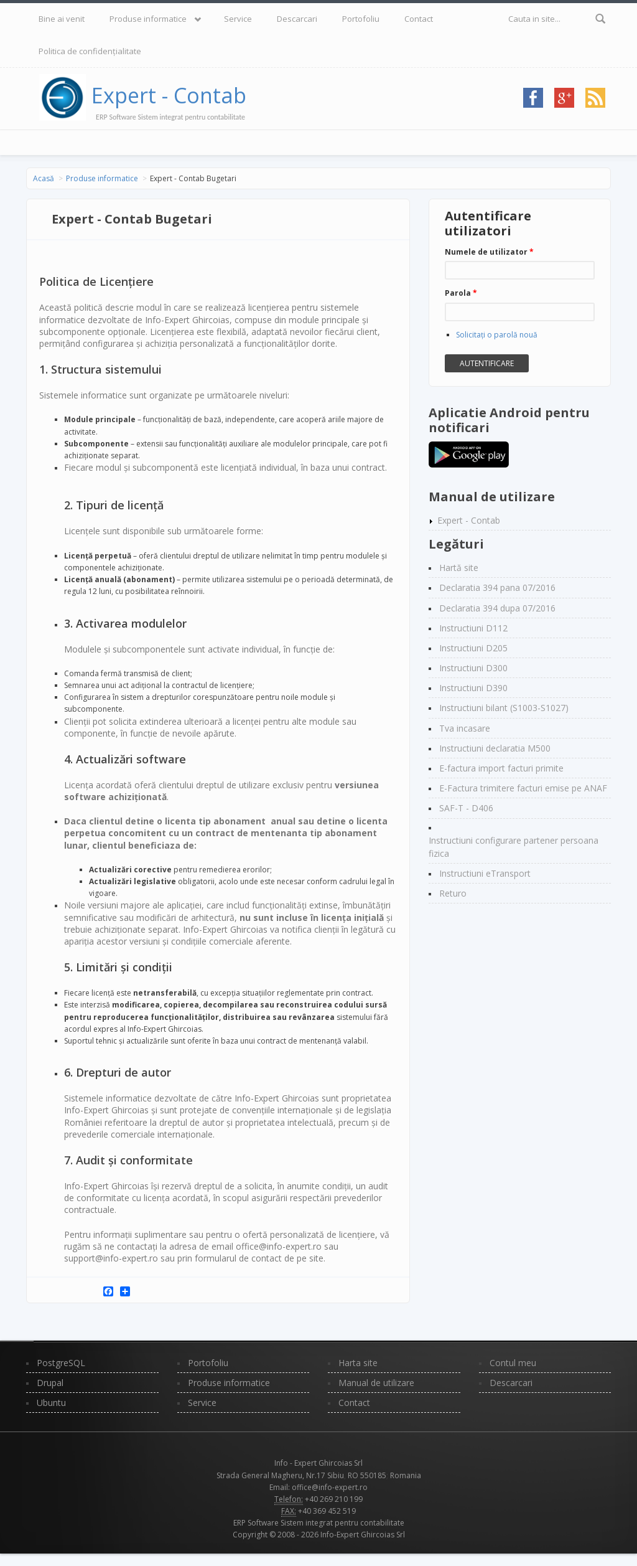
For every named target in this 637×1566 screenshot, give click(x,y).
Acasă (43, 178)
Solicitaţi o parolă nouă (496, 334)
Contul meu (513, 1363)
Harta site (358, 1363)
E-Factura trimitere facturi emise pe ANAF (523, 788)
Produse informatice (148, 18)
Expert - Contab (168, 95)
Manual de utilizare (376, 1383)
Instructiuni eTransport (485, 873)
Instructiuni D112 (473, 628)
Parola (461, 293)
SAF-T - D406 (466, 808)
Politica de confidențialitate (90, 51)
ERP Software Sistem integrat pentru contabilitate (318, 1522)
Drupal (50, 1383)
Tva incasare (464, 728)
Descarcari (297, 18)
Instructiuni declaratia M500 (495, 748)
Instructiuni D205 (473, 648)
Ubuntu (51, 1402)
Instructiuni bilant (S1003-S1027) (504, 708)
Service (238, 18)
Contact (418, 18)
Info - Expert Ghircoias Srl (318, 1463)
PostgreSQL (61, 1363)
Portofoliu (360, 18)
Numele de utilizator (489, 252)
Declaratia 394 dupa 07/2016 (497, 608)
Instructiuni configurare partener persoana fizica (513, 846)
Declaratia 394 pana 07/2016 (497, 587)
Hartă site (458, 567)
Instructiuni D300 (473, 668)
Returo (453, 893)
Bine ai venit (62, 18)
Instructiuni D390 (473, 688)
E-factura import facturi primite (501, 768)
